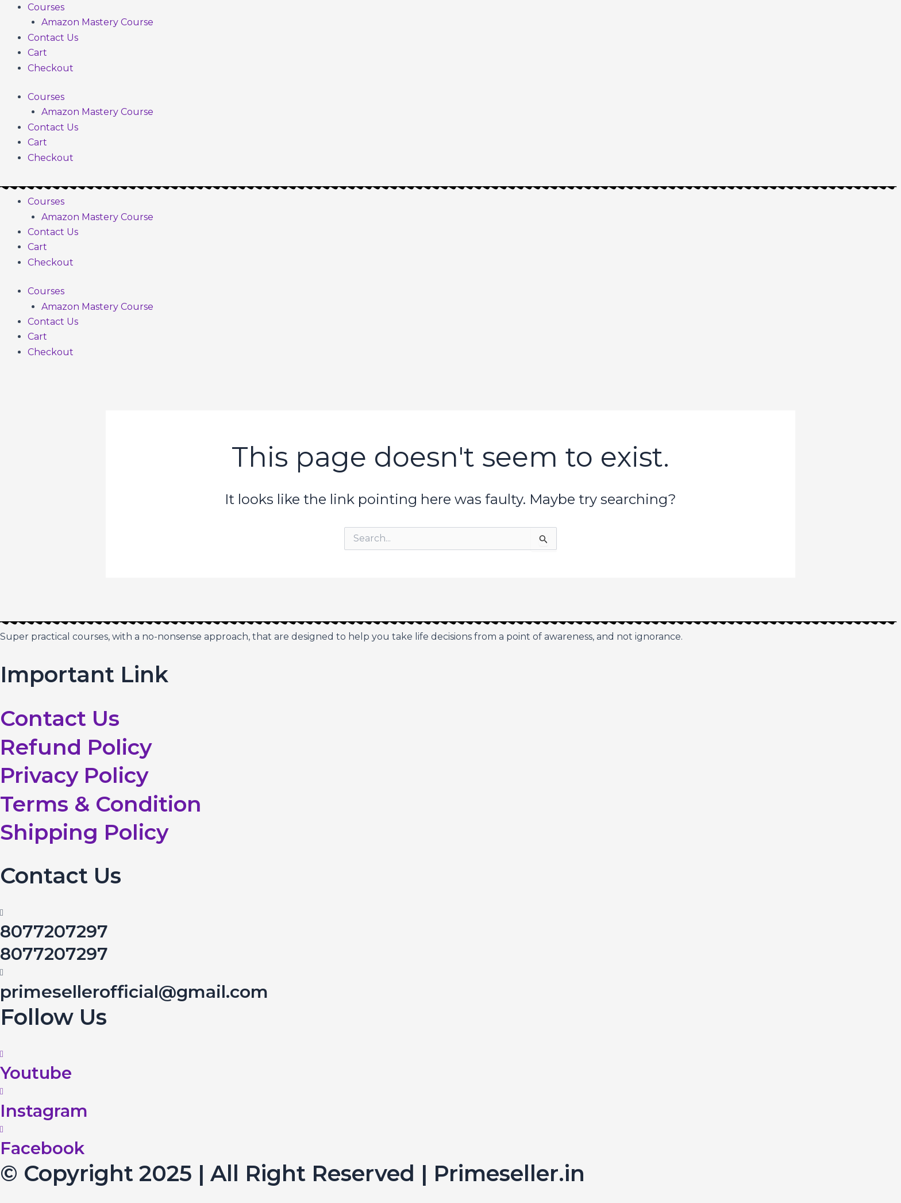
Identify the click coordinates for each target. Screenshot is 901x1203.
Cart (37, 52)
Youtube (37, 1072)
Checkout (51, 68)
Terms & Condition (102, 803)
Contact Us (53, 37)
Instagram (45, 1110)
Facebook (43, 1148)
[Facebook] (1, 1129)
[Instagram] (1, 1091)
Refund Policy (78, 746)
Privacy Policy (77, 775)
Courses (46, 7)
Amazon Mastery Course (97, 22)
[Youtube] (1, 1053)
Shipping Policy (86, 831)
